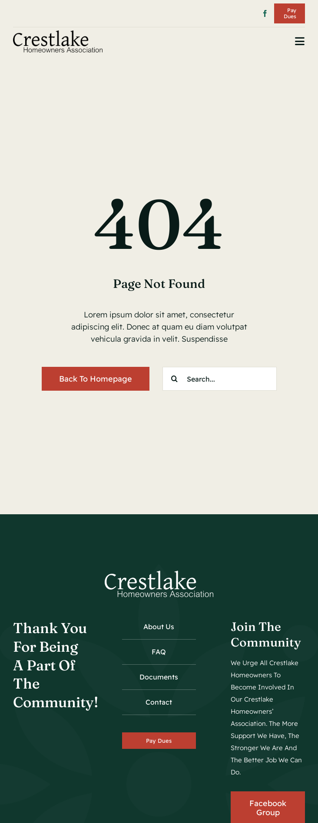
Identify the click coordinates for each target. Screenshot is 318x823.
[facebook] (265, 13)
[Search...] (219, 379)
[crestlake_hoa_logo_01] (58, 34)
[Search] (174, 379)
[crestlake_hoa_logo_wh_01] (159, 574)
